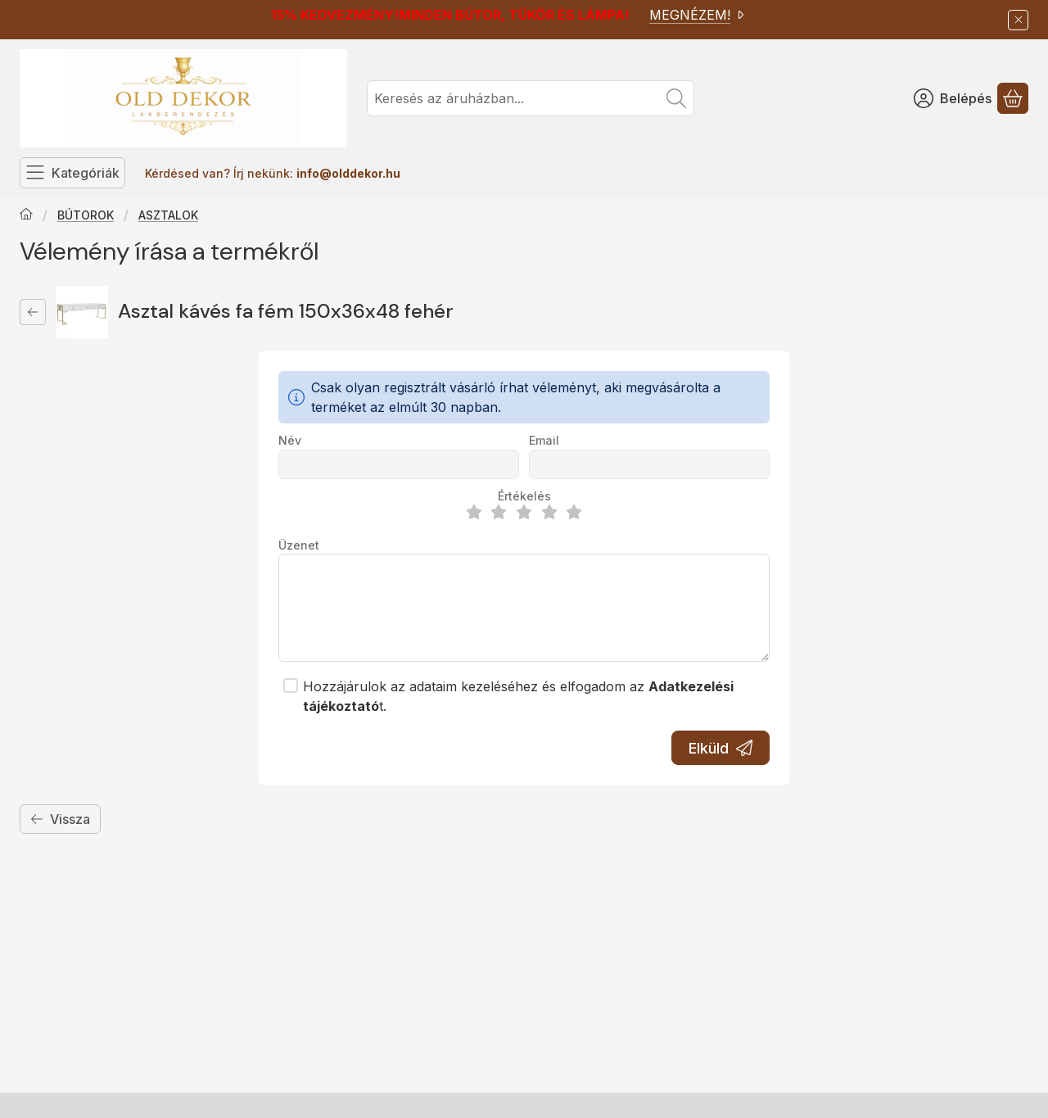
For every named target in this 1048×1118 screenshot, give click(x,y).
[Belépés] (952, 98)
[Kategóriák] (72, 172)
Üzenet (298, 545)
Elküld (720, 748)
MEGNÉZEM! (698, 15)
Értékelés (524, 496)
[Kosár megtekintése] (1012, 98)
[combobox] (530, 98)
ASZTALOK (168, 215)
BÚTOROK (85, 215)
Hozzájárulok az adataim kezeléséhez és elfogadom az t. (518, 696)
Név (289, 440)
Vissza (60, 819)
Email (544, 440)
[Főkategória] (26, 215)
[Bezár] (1018, 20)
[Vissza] (33, 312)
